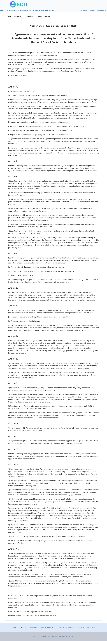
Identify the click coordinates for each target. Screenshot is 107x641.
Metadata (29, 17)
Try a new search (87, 11)
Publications (33, 627)
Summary (18, 17)
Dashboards (91, 627)
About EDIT (16, 627)
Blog (82, 627)
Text (9, 17)
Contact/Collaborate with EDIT (67, 627)
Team (24, 627)
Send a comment (43, 17)
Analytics (101, 11)
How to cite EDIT (46, 627)
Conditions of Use (54, 636)
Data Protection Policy (67, 636)
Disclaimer (44, 636)
